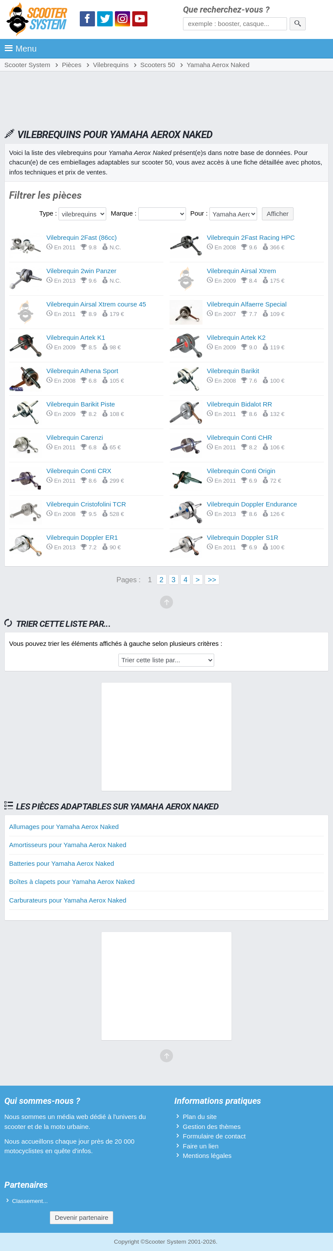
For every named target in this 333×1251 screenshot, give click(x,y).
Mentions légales (207, 1155)
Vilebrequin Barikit (233, 370)
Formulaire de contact (214, 1136)
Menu (20, 48)
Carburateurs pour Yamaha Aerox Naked (67, 900)
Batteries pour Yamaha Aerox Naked (61, 863)
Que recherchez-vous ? (226, 9)
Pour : (199, 213)
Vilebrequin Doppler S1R (242, 537)
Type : (49, 213)
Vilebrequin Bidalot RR (239, 404)
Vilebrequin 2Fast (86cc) (81, 237)
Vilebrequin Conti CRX (78, 470)
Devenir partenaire (81, 1217)
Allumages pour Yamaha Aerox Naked (64, 826)
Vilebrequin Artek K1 (75, 337)
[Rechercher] (298, 23)
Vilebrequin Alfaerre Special (247, 304)
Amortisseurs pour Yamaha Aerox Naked (67, 844)
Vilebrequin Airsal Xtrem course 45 (96, 304)
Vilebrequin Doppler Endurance (252, 504)
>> (212, 580)
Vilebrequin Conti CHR (239, 437)
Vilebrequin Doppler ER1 (82, 537)
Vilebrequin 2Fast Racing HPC (251, 237)
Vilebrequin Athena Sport (82, 370)
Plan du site (199, 1116)
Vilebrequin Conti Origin (241, 470)
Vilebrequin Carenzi (74, 437)
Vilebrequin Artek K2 (236, 337)
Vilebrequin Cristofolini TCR (86, 504)
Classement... (30, 1201)
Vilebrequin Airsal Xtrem (241, 270)
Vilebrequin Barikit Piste (80, 404)
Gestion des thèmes (211, 1126)
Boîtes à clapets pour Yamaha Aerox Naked (72, 881)
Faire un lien (201, 1146)
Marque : (124, 213)
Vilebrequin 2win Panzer (81, 270)
